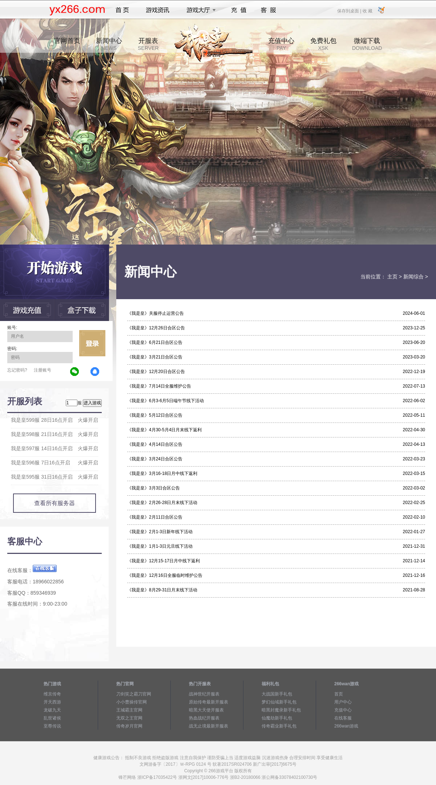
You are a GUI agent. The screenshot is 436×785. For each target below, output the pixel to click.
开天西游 (52, 702)
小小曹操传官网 (131, 702)
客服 (268, 10)
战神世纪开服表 (204, 694)
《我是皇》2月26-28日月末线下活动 (162, 502)
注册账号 (42, 370)
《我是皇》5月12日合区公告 (154, 415)
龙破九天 (52, 710)
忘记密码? (17, 370)
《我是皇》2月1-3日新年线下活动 (160, 531)
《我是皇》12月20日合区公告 (156, 371)
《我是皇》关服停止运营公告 (155, 313)
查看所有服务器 (54, 503)
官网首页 (67, 44)
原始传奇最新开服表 (208, 702)
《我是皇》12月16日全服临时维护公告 (164, 575)
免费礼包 (323, 44)
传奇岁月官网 (129, 726)
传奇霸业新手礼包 (279, 726)
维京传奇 (52, 694)
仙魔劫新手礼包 (277, 718)
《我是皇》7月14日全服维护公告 (159, 386)
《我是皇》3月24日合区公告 (154, 458)
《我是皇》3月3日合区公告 (153, 488)
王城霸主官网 (129, 710)
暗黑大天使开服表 (206, 710)
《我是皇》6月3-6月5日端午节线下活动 (165, 400)
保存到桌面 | (350, 10)
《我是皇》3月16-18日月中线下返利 (162, 473)
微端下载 (367, 44)
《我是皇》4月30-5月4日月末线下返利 (164, 429)
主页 (392, 276)
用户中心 (343, 702)
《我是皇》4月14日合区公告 (154, 444)
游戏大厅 (199, 10)
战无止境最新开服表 (208, 726)
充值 (238, 10)
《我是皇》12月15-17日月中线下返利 (163, 560)
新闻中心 (109, 44)
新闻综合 (413, 276)
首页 (122, 10)
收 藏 (367, 10)
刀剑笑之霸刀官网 (133, 694)
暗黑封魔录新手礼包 (281, 710)
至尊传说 (52, 726)
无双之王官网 (129, 718)
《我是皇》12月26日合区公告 (156, 327)
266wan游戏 (346, 726)
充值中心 (281, 44)
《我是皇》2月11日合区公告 (154, 517)
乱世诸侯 (52, 718)
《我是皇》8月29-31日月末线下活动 (162, 589)
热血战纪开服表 (204, 718)
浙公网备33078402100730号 (289, 777)
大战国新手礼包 (277, 694)
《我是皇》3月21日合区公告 (154, 357)
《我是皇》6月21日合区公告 (154, 342)
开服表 (148, 44)
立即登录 (92, 343)
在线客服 (343, 718)
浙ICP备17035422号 (157, 777)
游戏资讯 (157, 10)
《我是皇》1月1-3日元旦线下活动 (160, 546)
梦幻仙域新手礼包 (279, 702)
